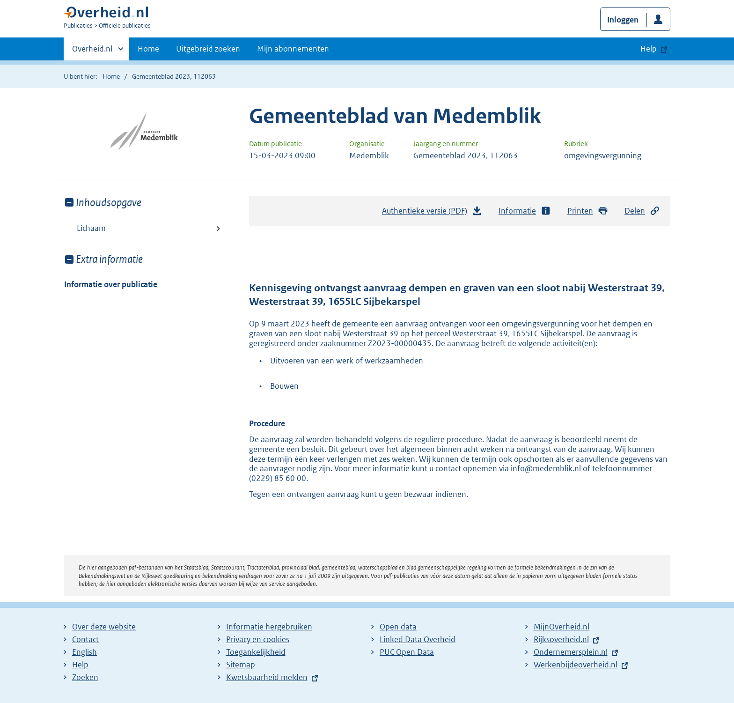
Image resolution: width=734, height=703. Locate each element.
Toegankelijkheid (256, 652)
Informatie (525, 211)
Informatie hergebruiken (269, 627)
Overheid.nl (92, 51)
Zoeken (85, 677)
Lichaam (91, 228)
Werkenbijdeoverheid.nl (575, 664)
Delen (642, 211)
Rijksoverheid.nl (561, 639)
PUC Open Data (407, 652)
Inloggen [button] (623, 20)
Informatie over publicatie (110, 284)
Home (148, 49)
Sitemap (240, 664)
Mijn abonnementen (293, 49)
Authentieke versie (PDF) (432, 213)
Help (80, 664)
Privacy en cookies (257, 639)
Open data (398, 627)
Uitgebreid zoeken (208, 49)
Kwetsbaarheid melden (267, 677)
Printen (587, 211)
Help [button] (648, 49)
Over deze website (104, 627)
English (84, 652)
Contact (85, 639)
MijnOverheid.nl (561, 627)
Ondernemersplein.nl (571, 652)
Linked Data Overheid (417, 639)
